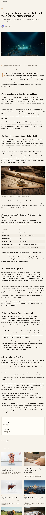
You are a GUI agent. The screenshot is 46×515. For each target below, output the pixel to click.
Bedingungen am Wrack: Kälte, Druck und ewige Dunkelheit (12, 66)
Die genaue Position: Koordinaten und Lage (11, 63)
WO (7, 440)
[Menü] (44, 2)
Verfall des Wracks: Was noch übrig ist (10, 69)
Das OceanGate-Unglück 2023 (31, 65)
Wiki (4, 1)
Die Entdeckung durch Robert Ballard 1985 (33, 63)
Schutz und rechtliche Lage (31, 69)
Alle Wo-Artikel (40, 449)
